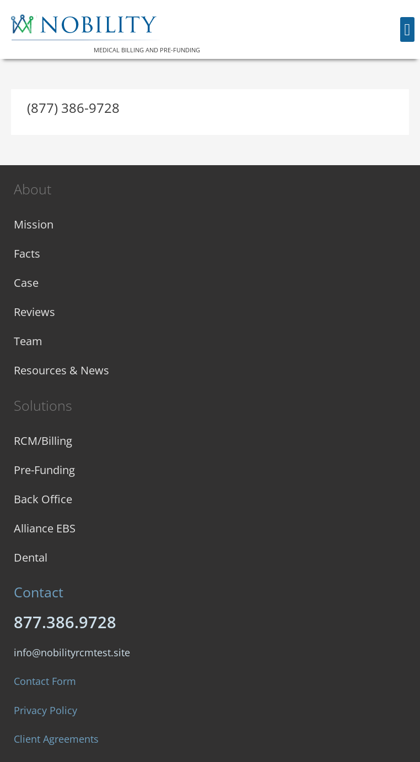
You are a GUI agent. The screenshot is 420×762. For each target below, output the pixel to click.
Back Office (43, 499)
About (32, 188)
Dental (30, 557)
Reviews (34, 311)
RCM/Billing (43, 440)
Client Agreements (56, 738)
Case (26, 282)
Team (28, 341)
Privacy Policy (45, 710)
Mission (33, 224)
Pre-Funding (44, 469)
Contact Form (45, 681)
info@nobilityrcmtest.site (72, 652)
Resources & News (61, 370)
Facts (27, 253)
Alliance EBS (45, 528)
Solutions (43, 405)
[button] (407, 29)
